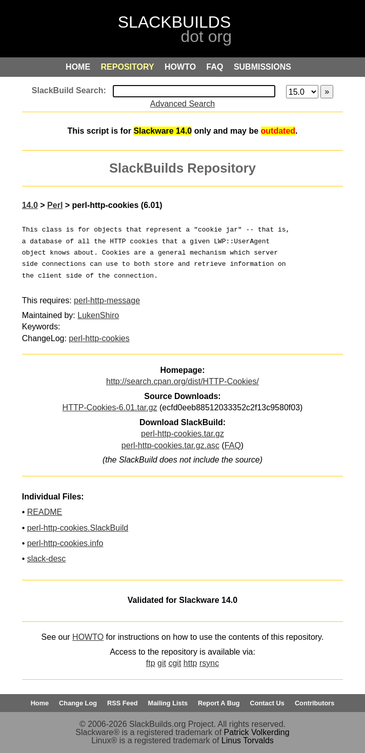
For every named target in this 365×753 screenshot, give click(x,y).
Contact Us (267, 703)
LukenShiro (98, 315)
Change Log (78, 703)
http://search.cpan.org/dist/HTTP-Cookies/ (182, 381)
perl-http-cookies (99, 338)
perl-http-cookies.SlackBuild (77, 528)
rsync (209, 663)
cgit (174, 663)
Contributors (314, 703)
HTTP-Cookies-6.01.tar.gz (110, 407)
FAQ (233, 445)
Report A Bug (219, 703)
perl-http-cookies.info (65, 543)
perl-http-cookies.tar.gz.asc (170, 445)
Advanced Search (182, 103)
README (44, 512)
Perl (55, 205)
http (190, 663)
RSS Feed (122, 703)
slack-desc (46, 558)
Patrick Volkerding (257, 732)
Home (40, 703)
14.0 (30, 205)
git (161, 663)
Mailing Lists (168, 703)
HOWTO (88, 637)
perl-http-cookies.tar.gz (182, 433)
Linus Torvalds (247, 740)
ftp (150, 663)
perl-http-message (107, 300)
